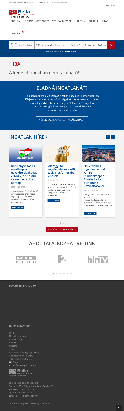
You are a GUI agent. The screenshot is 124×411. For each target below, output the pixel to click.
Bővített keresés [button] (55, 51)
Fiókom (110, 5)
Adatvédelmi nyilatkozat (21, 355)
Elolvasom (17, 207)
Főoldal (16, 21)
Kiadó (15, 46)
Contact (14, 362)
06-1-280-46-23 (59, 2)
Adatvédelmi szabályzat (20, 359)
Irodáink (17, 33)
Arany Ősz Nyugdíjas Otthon (23, 365)
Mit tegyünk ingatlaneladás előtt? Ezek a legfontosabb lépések (61, 171)
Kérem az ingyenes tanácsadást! (62, 120)
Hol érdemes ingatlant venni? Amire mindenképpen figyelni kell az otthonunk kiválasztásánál (94, 176)
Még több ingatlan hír (62, 229)
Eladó (15, 43)
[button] (119, 408)
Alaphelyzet (71, 51)
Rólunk (93, 21)
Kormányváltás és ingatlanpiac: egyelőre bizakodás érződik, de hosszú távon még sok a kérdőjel (24, 174)
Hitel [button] (81, 21)
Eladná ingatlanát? (37, 21)
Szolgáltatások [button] (63, 21)
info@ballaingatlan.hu (36, 2)
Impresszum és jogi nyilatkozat (24, 352)
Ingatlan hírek (28, 137)
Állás (104, 21)
